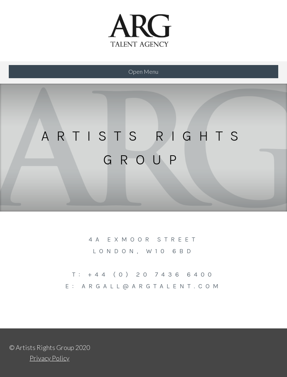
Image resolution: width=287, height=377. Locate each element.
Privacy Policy (49, 358)
